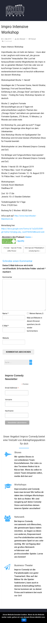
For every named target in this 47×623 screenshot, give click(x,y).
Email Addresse (12, 388)
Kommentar (7, 277)
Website (6, 338)
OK (24, 620)
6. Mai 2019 (7, 39)
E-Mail (6, 326)
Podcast (33, 39)
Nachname (9, 411)
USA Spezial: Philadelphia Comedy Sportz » (34, 249)
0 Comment (8, 41)
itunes (28, 237)
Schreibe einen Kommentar (17, 261)
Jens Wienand (20, 39)
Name (6, 313)
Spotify (20, 241)
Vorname (8, 400)
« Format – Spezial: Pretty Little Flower (12, 249)
